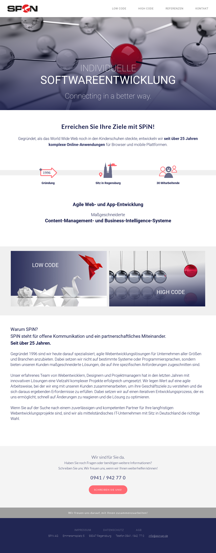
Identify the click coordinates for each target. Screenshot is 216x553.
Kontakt (201, 8)
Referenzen (174, 8)
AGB (139, 530)
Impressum (82, 530)
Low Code (119, 8)
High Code (146, 8)
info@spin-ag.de (158, 535)
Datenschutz (113, 530)
